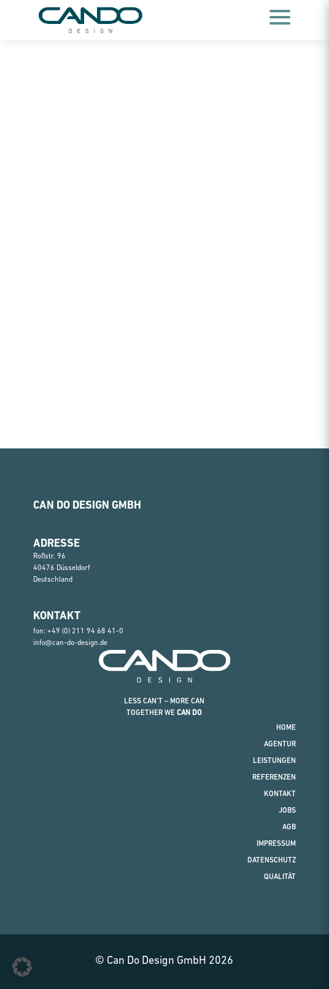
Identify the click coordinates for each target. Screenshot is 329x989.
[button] (22, 967)
